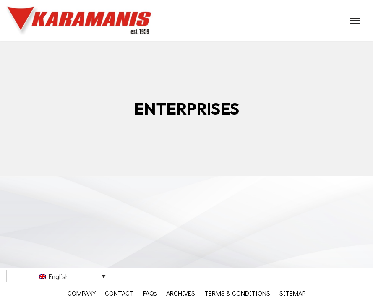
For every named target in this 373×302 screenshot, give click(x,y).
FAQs (150, 293)
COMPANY (82, 293)
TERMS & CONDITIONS (237, 293)
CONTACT (119, 293)
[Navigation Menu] (355, 20)
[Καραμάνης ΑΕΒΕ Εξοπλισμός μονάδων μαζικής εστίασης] (79, 20)
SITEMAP (292, 293)
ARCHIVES (180, 293)
